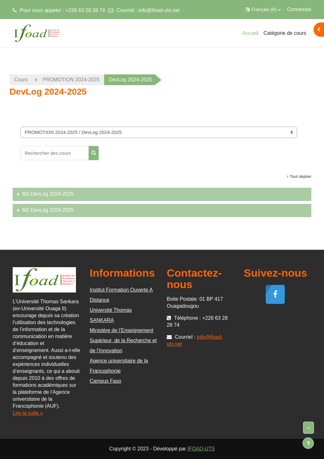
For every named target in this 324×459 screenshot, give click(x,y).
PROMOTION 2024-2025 (71, 79)
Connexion (299, 9)
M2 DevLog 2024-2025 (48, 210)
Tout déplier (300, 176)
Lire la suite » (28, 413)
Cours (21, 79)
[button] (262, 9)
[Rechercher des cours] (55, 153)
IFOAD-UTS (201, 448)
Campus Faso (106, 381)
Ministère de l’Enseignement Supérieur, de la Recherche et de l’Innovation (123, 340)
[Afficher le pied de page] (308, 443)
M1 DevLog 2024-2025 (48, 194)
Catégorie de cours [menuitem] (285, 33)
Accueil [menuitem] (250, 33)
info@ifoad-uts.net (158, 10)
